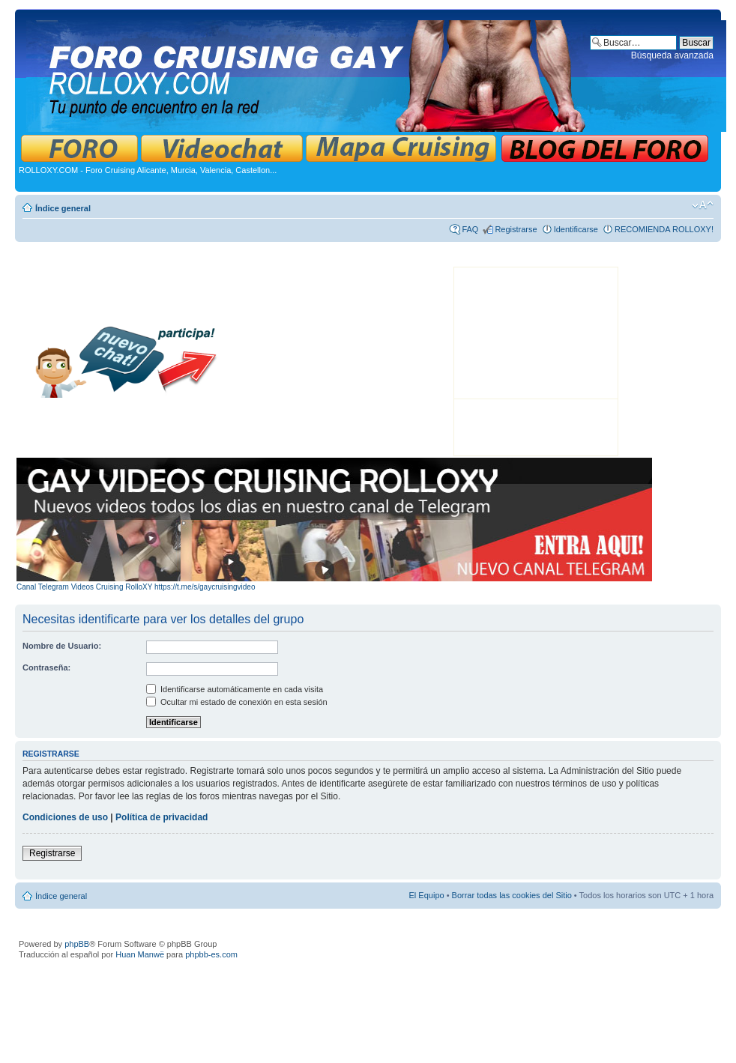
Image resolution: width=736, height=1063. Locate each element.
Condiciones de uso (65, 817)
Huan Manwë (139, 954)
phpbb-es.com (211, 954)
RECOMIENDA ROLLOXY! (664, 229)
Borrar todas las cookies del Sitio (512, 895)
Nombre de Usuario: (61, 645)
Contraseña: (46, 667)
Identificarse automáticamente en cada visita (234, 689)
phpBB (76, 943)
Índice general (63, 208)
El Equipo (426, 895)
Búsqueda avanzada (672, 55)
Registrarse (516, 229)
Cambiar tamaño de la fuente (703, 205)
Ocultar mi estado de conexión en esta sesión (237, 701)
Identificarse (576, 229)
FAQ (470, 229)
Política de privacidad (161, 817)
